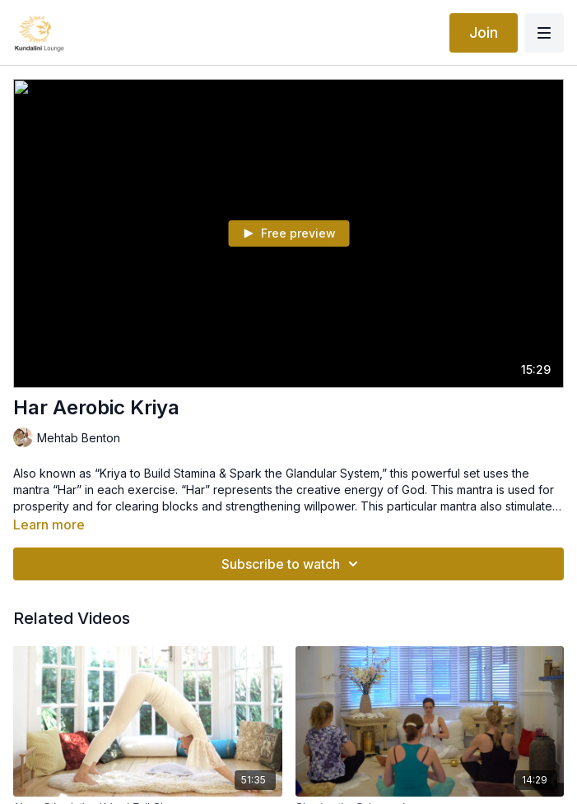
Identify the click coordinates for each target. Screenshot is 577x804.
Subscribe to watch (292, 564)
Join (483, 32)
